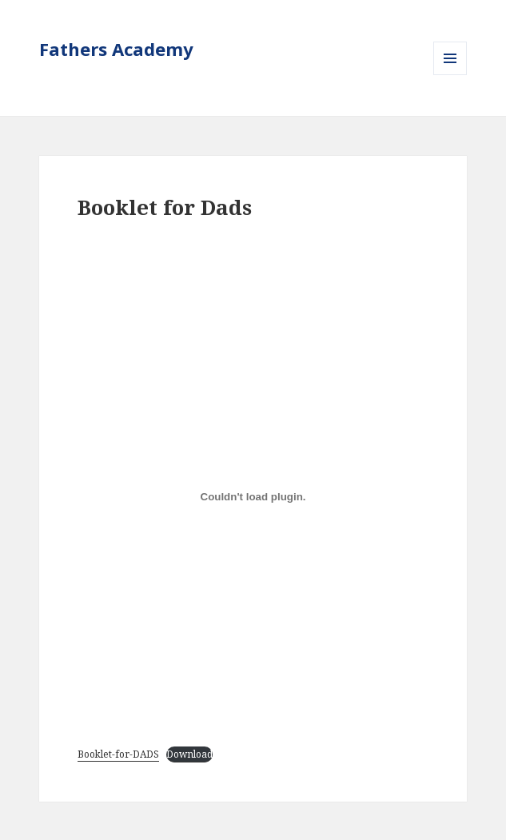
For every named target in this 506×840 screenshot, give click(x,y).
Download (189, 754)
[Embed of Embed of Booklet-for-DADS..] (253, 497)
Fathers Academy (116, 49)
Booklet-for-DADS (118, 754)
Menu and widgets (450, 74)
